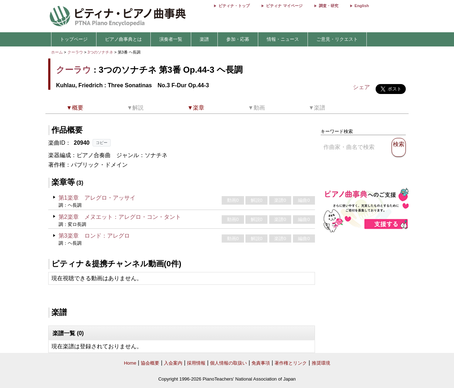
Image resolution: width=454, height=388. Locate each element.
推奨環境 (321, 363)
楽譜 (204, 39)
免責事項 (260, 363)
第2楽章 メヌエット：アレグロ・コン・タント (120, 217)
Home (130, 363)
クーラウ (75, 52)
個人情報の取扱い (228, 363)
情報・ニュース (283, 39)
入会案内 (173, 363)
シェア (361, 87)
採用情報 (196, 363)
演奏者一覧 (170, 39)
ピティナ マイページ (284, 6)
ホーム (57, 52)
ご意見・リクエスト (337, 39)
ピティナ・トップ (234, 6)
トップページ (74, 39)
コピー (101, 142)
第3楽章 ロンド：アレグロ (94, 236)
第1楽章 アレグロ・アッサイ (97, 198)
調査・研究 (328, 6)
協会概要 (150, 363)
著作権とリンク (291, 363)
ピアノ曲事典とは (123, 39)
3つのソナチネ (101, 52)
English (362, 6)
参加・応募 (237, 39)
